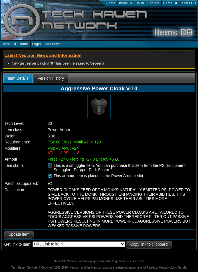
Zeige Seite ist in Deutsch (127, 261)
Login (36, 44)
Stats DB (189, 3)
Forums (153, 3)
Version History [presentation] (51, 78)
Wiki (140, 3)
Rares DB (170, 3)
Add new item (55, 44)
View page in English (96, 261)
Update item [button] (18, 234)
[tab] (18, 78)
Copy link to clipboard (148, 244)
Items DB (126, 3)
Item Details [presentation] (18, 78)
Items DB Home (15, 44)
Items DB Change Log (68, 261)
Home (110, 3)
